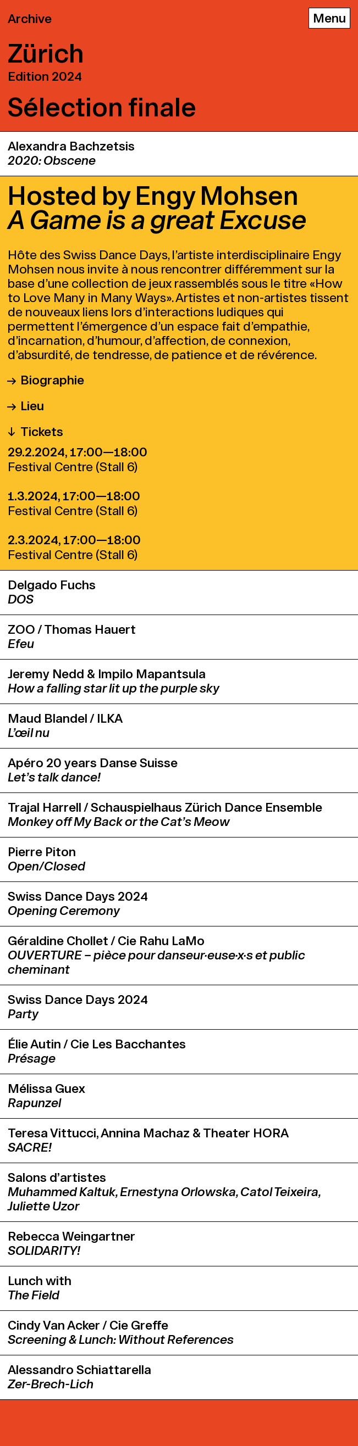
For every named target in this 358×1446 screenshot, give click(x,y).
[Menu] (329, 18)
